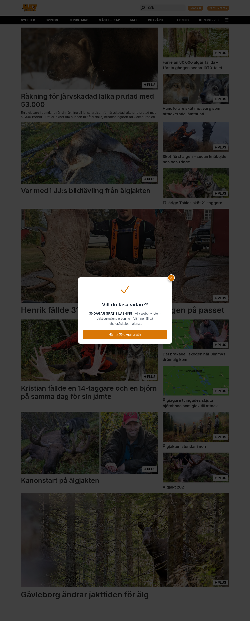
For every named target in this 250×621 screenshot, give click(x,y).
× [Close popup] (171, 278)
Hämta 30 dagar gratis (125, 334)
